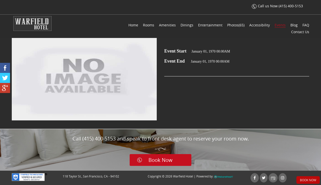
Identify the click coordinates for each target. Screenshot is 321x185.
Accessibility (259, 25)
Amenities (167, 25)
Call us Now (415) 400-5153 (277, 6)
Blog (294, 25)
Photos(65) (236, 25)
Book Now (160, 160)
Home (133, 25)
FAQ (305, 25)
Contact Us (300, 31)
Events (280, 25)
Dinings (187, 25)
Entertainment (210, 25)
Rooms (148, 25)
